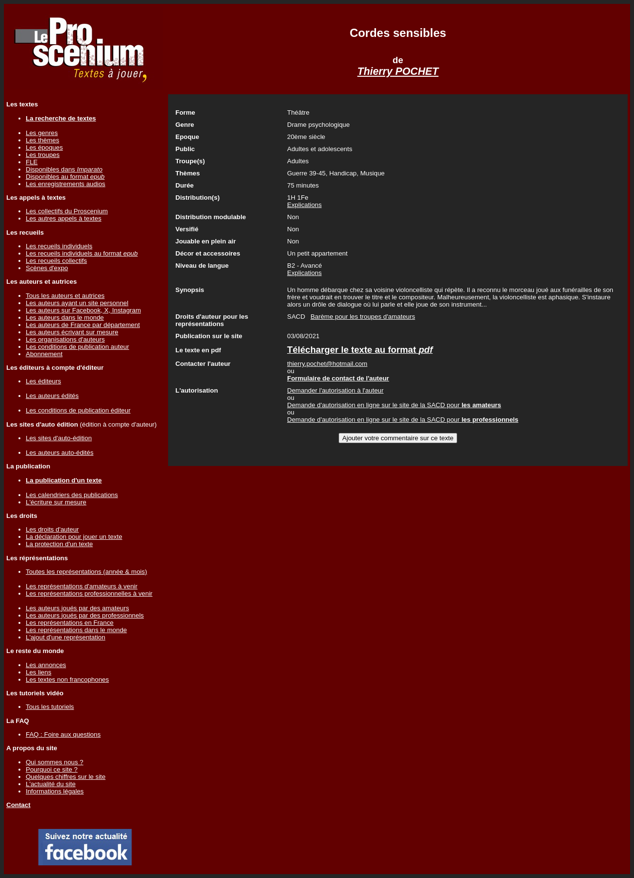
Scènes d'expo (47, 268)
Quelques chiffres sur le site (65, 776)
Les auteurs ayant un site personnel (77, 303)
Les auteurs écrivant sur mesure (72, 332)
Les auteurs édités (52, 395)
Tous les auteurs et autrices (65, 295)
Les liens (38, 672)
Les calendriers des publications (72, 495)
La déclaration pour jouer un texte (74, 536)
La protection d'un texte (59, 544)
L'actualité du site (51, 784)
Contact (18, 805)
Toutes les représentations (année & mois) (86, 571)
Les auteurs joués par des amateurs (77, 608)
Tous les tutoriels (50, 706)
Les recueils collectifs (56, 260)
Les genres (42, 133)
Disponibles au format (65, 176)
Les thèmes (42, 140)
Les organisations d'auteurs (65, 339)
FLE (31, 162)
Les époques (44, 147)
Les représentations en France (70, 622)
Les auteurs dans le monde (65, 317)
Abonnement (44, 354)
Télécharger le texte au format (360, 349)
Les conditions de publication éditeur (78, 410)
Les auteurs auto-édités (59, 452)
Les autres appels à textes (64, 218)
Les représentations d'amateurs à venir (81, 586)
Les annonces (46, 665)
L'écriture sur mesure (56, 502)
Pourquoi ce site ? (52, 769)
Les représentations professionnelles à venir (89, 593)
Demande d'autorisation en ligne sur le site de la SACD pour (394, 405)
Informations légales (55, 791)
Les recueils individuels (59, 246)
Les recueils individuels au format (81, 253)
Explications (304, 204)
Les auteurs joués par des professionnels (85, 615)
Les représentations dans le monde (76, 630)
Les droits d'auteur (52, 529)
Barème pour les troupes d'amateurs (362, 316)
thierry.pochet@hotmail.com (327, 363)
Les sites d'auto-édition (59, 438)
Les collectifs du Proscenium (67, 211)
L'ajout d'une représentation (65, 637)
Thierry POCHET (397, 71)
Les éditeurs (43, 381)
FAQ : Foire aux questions (63, 734)
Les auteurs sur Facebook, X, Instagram (83, 310)
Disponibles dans (64, 169)
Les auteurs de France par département (83, 324)
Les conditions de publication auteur (77, 346)
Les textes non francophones (67, 679)
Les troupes (43, 154)
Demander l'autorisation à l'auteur (335, 390)
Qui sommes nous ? (55, 762)
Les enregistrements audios (65, 184)
